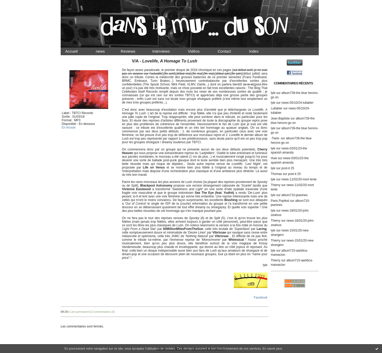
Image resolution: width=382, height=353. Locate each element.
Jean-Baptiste (280, 118)
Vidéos (198, 51)
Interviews (165, 51)
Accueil (76, 51)
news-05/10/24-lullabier (297, 103)
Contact (229, 51)
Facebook (260, 297)
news (105, 51)
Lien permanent (80, 311)
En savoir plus (272, 348)
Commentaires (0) (103, 311)
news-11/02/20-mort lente (298, 179)
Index (258, 51)
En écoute (69, 127)
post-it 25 (287, 168)
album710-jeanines (294, 195)
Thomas (276, 174)
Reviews (133, 51)
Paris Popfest (280, 201)
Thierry (275, 185)
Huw (274, 158)
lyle (273, 93)
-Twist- (275, 138)
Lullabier (276, 108)
